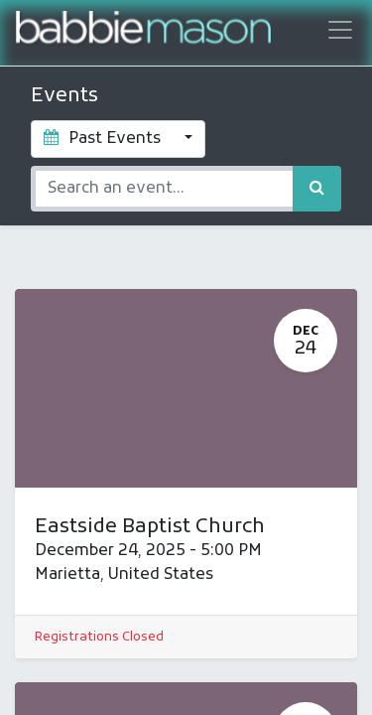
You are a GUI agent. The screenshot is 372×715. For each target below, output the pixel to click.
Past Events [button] (104, 139)
